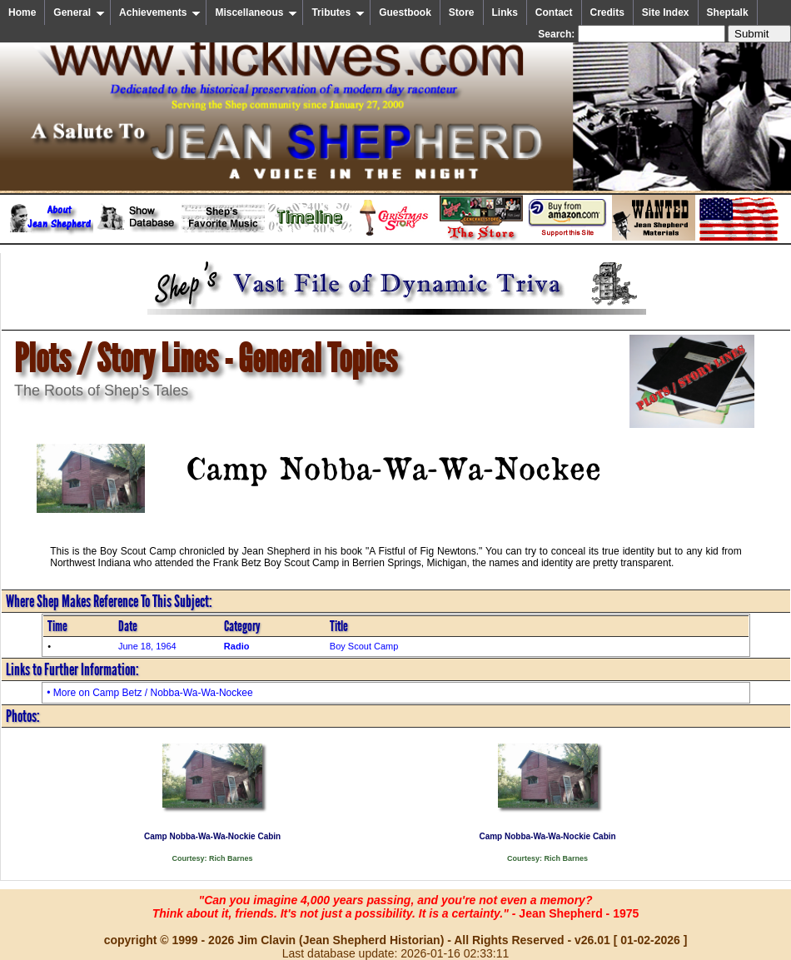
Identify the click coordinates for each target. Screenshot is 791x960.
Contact (554, 12)
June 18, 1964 (147, 646)
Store (462, 12)
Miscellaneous (256, 12)
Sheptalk (728, 12)
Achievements (160, 12)
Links (505, 12)
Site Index (665, 12)
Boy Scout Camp (364, 646)
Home (22, 12)
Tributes (338, 12)
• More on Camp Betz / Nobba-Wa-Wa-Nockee (149, 693)
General (79, 12)
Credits (607, 12)
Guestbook (405, 12)
